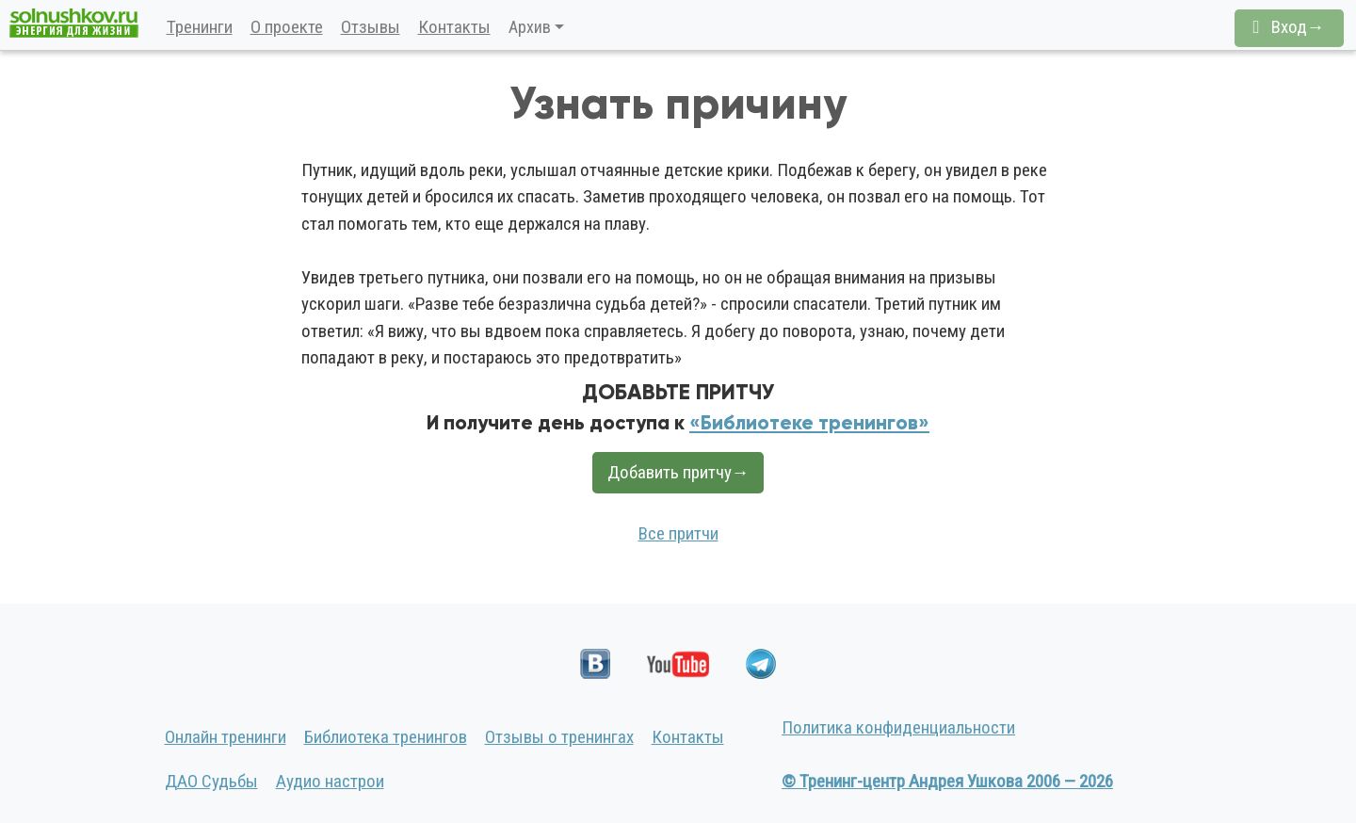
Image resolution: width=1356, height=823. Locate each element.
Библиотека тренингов (385, 737)
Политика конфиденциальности (898, 727)
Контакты (454, 27)
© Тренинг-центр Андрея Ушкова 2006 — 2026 (947, 781)
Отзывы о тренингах (559, 737)
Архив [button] (529, 27)
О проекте (286, 27)
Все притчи (678, 533)
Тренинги (200, 27)
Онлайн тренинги (225, 737)
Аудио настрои (330, 781)
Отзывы (370, 27)
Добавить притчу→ (678, 472)
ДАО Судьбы (211, 781)
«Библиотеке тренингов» (809, 423)
